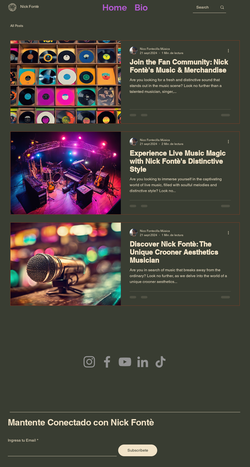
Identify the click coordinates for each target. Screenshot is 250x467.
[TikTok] (160, 361)
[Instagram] (89, 361)
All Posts (16, 26)
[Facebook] (107, 361)
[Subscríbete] (137, 450)
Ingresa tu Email (22, 440)
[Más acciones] (230, 51)
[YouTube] (125, 361)
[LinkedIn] (142, 361)
